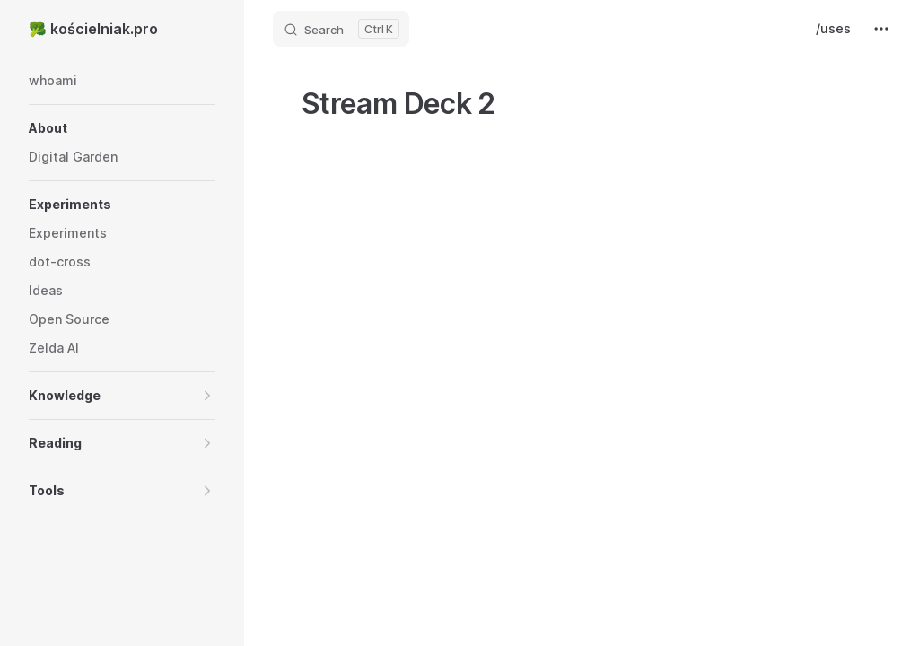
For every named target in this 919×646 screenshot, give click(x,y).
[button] (122, 128)
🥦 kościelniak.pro (93, 29)
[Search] (341, 29)
